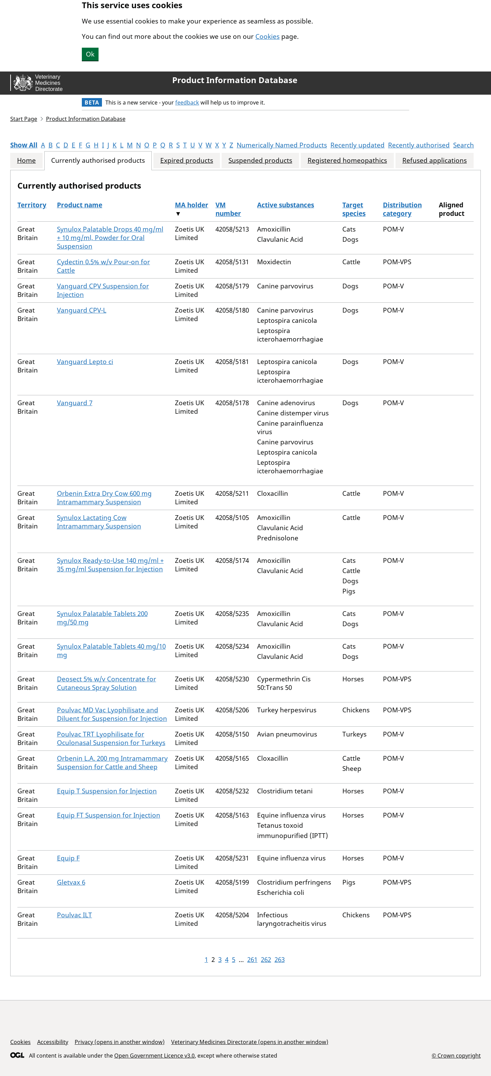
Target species (354, 209)
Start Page (23, 119)
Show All (24, 145)
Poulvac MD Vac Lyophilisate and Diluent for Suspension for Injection (112, 714)
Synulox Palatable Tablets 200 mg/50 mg (102, 618)
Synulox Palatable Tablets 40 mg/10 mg (111, 650)
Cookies (267, 36)
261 (252, 959)
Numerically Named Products (282, 145)
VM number (228, 209)
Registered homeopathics (347, 160)
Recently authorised (419, 145)
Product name (79, 205)
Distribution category (402, 209)
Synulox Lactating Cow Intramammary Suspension (99, 522)
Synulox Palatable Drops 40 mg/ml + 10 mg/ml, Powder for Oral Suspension (110, 238)
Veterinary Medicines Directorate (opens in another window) (249, 1042)
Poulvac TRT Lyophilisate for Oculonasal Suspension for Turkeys (111, 738)
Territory (31, 205)
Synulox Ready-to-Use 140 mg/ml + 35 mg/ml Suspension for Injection (110, 564)
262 (266, 959)
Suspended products (260, 160)
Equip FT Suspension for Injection (108, 815)
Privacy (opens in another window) (120, 1042)
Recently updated (357, 145)
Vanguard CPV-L (81, 310)
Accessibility (52, 1042)
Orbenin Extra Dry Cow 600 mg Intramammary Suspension (104, 497)
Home (26, 160)
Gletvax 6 (71, 882)
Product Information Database (234, 80)
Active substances (285, 205)
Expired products (186, 160)
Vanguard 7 (74, 402)
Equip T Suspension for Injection (107, 791)
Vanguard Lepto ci (85, 361)
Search (463, 145)
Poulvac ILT (74, 915)
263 (279, 959)
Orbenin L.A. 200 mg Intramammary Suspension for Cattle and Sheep (112, 762)
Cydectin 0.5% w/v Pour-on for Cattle (103, 266)
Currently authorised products (98, 160)
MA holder (191, 205)
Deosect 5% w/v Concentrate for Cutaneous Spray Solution (106, 683)
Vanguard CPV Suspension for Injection (103, 290)
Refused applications (434, 160)
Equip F (68, 858)
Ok (90, 54)
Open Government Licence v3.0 (154, 1055)
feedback (187, 102)
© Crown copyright (456, 1055)
